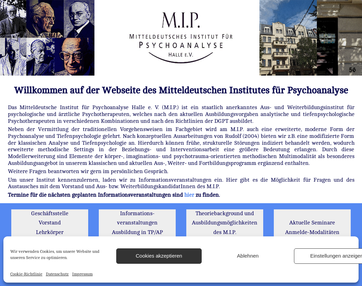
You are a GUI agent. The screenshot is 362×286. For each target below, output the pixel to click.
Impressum (82, 274)
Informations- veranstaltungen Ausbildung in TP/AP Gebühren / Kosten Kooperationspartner (137, 232)
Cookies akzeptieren (159, 256)
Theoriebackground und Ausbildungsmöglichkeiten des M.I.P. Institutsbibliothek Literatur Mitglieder (224, 232)
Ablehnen (247, 256)
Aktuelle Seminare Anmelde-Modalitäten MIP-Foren (312, 232)
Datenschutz (57, 274)
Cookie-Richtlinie (26, 274)
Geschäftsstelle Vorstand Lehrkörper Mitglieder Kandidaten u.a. (50, 232)
